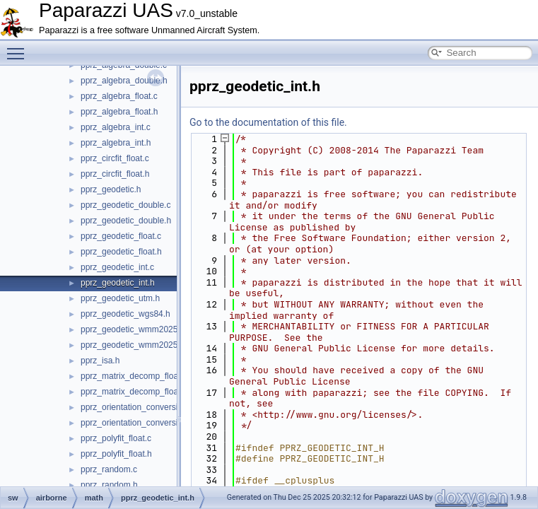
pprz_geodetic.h (111, 189)
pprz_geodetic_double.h (126, 221)
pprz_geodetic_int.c (117, 267)
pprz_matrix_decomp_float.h (134, 392)
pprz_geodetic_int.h (118, 283)
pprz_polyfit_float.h (116, 454)
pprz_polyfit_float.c (116, 438)
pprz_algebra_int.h (116, 143)
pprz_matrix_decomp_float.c (134, 376)
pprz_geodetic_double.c (125, 205)
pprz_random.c (109, 469)
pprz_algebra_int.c (116, 127)
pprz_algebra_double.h (124, 81)
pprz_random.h (109, 485)
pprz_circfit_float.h (115, 174)
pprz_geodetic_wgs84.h (125, 314)
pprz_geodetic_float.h (121, 252)
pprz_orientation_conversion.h (137, 423)
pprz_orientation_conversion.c (137, 407)
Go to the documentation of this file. (268, 122)
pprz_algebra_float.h (119, 112)
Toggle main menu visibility (19, 47)
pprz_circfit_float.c (115, 158)
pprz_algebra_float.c (119, 96)
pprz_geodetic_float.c (121, 236)
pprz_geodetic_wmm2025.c (133, 329)
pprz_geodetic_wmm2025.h (133, 345)
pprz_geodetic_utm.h (120, 298)
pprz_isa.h (100, 360)
